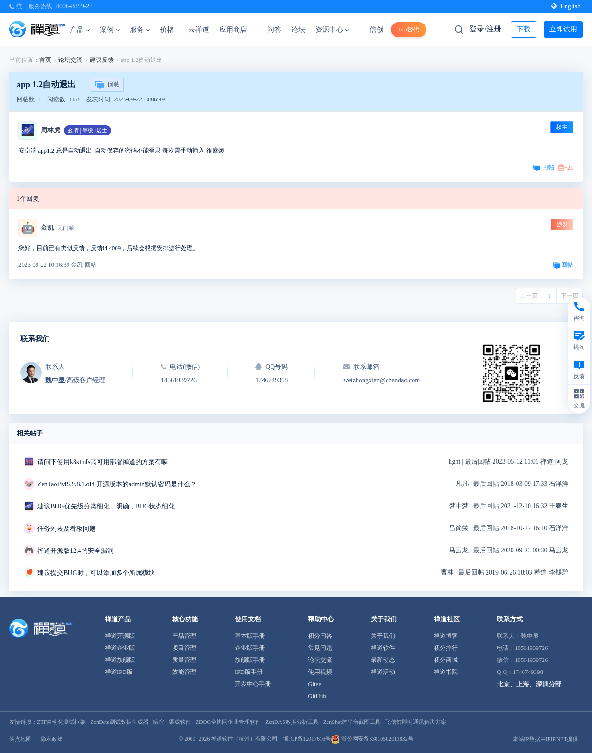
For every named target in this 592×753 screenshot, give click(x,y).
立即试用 (563, 29)
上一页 (529, 295)
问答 (274, 29)
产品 (80, 29)
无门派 (65, 228)
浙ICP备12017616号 (307, 738)
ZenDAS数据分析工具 (292, 722)
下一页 (570, 295)
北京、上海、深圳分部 (529, 684)
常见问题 (320, 647)
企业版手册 (250, 647)
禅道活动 (383, 671)
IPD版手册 (249, 671)
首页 (45, 59)
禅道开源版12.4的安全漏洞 (75, 550)
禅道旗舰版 (120, 659)
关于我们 (383, 635)
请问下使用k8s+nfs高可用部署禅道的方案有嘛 (102, 462)
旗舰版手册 (250, 659)
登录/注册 (485, 29)
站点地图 (20, 739)
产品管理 (184, 635)
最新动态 (383, 659)
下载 (523, 29)
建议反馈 (102, 59)
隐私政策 (52, 739)
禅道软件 (383, 647)
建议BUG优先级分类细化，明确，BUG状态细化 (106, 506)
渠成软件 (180, 722)
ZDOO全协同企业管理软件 (228, 722)
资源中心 (332, 29)
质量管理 (184, 659)
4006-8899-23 (74, 6)
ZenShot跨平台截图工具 (352, 722)
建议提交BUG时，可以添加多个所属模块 (96, 572)
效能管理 (184, 671)
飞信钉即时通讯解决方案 (415, 722)
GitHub (317, 695)
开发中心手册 (253, 683)
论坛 (298, 29)
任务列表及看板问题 (66, 528)
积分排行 (446, 647)
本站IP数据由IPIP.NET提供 (545, 739)
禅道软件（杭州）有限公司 (244, 738)
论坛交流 (70, 59)
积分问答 (320, 635)
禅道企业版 (120, 647)
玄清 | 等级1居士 (87, 130)
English (565, 6)
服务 (140, 29)
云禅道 (198, 29)
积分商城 (446, 659)
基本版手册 (250, 635)
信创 (376, 29)
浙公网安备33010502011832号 (372, 738)
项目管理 (184, 647)
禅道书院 (446, 671)
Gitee (314, 683)
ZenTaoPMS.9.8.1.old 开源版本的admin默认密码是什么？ (117, 484)
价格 (167, 29)
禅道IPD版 (119, 671)
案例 (110, 29)
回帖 (107, 85)
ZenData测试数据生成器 (119, 722)
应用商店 (233, 29)
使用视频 (320, 671)
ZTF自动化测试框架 (61, 722)
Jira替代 (408, 29)
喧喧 (158, 722)
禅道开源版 (120, 635)
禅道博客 (446, 635)
